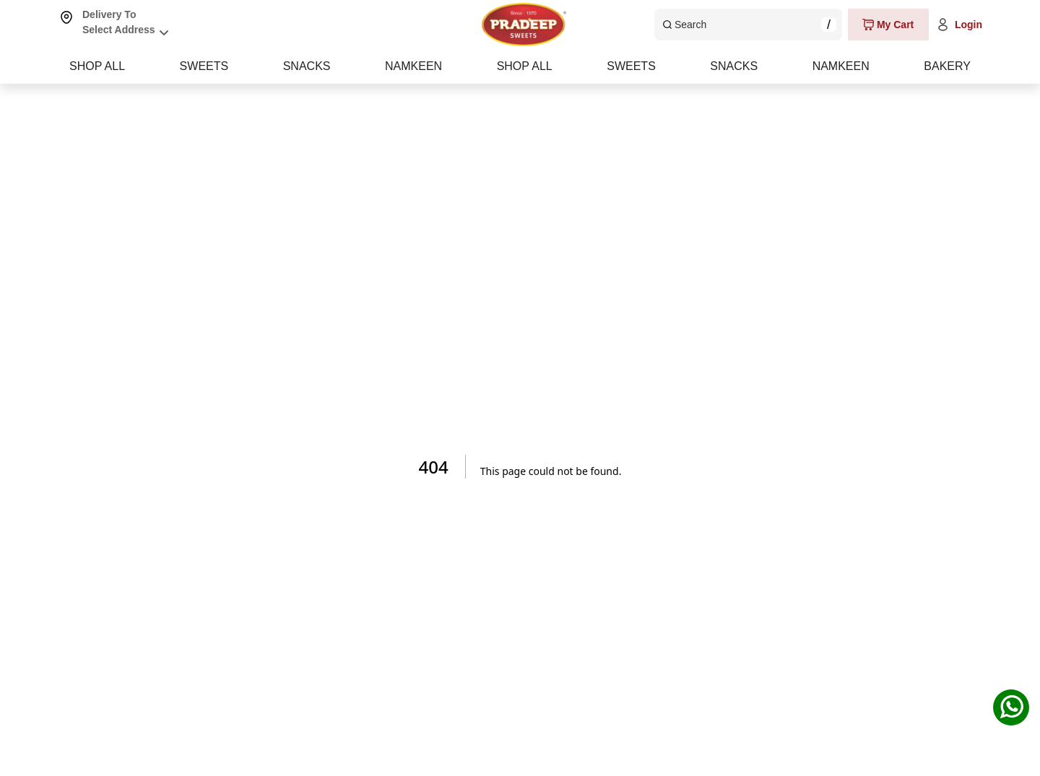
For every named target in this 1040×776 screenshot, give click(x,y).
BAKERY (947, 66)
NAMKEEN (734, 66)
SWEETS (311, 66)
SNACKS (521, 66)
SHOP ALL (97, 66)
